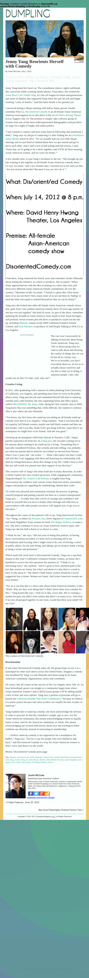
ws (69, 522)
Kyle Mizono (25, 326)
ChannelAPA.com (73, 518)
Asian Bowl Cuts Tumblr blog (20, 95)
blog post (47, 440)
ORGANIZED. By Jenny (24, 404)
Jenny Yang (9, 760)
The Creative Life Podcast (35, 478)
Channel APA (48, 757)
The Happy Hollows (39, 762)
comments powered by (41, 797)
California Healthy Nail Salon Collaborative (39, 698)
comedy (56, 757)
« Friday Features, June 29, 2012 (22, 802)
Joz (27, 760)
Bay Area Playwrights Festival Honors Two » (61, 810)
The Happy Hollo (59, 522)
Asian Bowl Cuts (23, 757)
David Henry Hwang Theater (66, 115)
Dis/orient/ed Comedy (36, 111)
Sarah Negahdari (71, 760)
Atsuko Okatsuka (36, 757)
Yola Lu (50, 762)
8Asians (13, 757)
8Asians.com (38, 518)
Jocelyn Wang (20, 760)
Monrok (23, 322)
